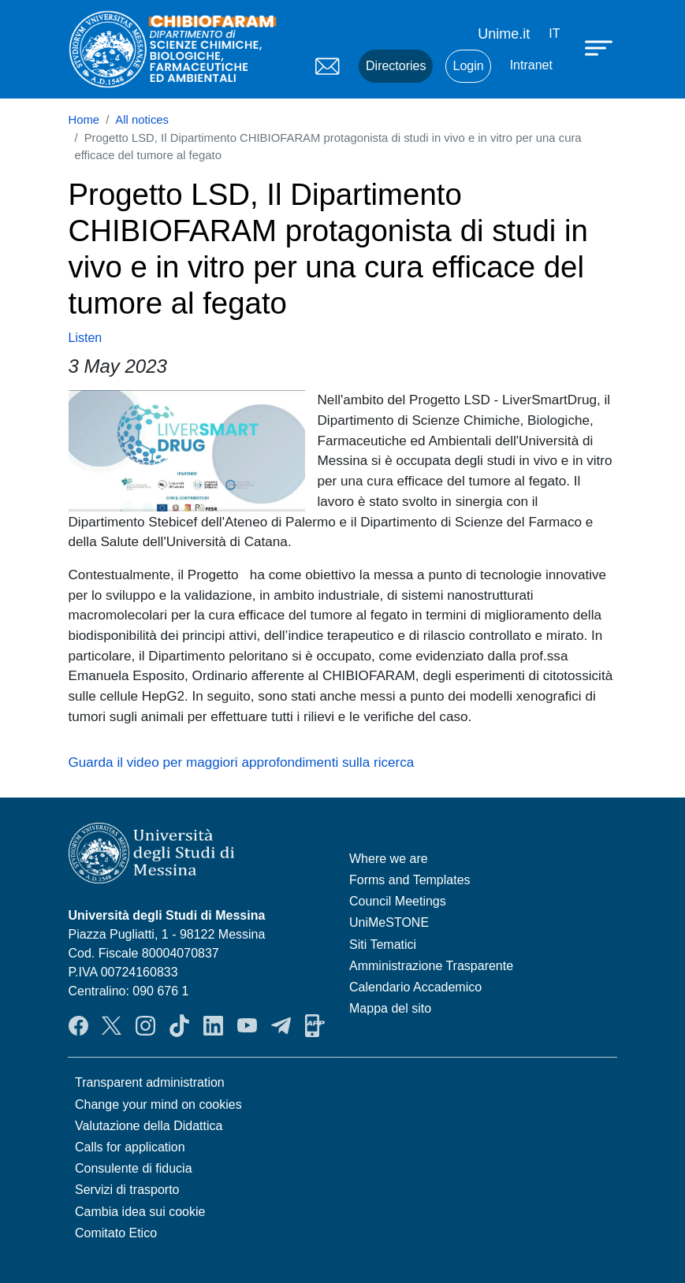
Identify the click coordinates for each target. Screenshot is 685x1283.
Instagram (145, 1025)
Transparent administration (150, 1082)
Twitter (111, 1025)
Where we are (388, 858)
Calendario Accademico (415, 987)
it (554, 33)
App (315, 1025)
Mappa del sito (390, 1008)
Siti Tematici (382, 944)
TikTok (179, 1025)
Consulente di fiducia (133, 1168)
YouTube (247, 1025)
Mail (327, 66)
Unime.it (504, 34)
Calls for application (130, 1147)
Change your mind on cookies (158, 1104)
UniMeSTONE (389, 922)
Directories (396, 66)
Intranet (531, 65)
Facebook (78, 1025)
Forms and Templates (410, 880)
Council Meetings (397, 901)
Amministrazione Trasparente (431, 965)
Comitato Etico (116, 1233)
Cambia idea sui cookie (140, 1211)
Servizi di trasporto (127, 1189)
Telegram (281, 1025)
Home (84, 119)
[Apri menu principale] (600, 47)
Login (467, 66)
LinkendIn (213, 1025)
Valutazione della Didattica (148, 1125)
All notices (142, 119)
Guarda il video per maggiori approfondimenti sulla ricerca (242, 762)
